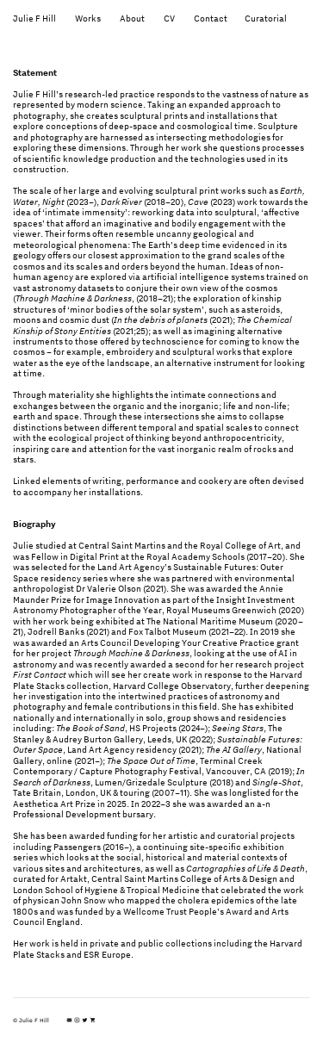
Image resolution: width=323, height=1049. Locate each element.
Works (88, 18)
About (132, 18)
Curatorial (266, 18)
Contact (219, 18)
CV (169, 18)
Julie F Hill (34, 18)
